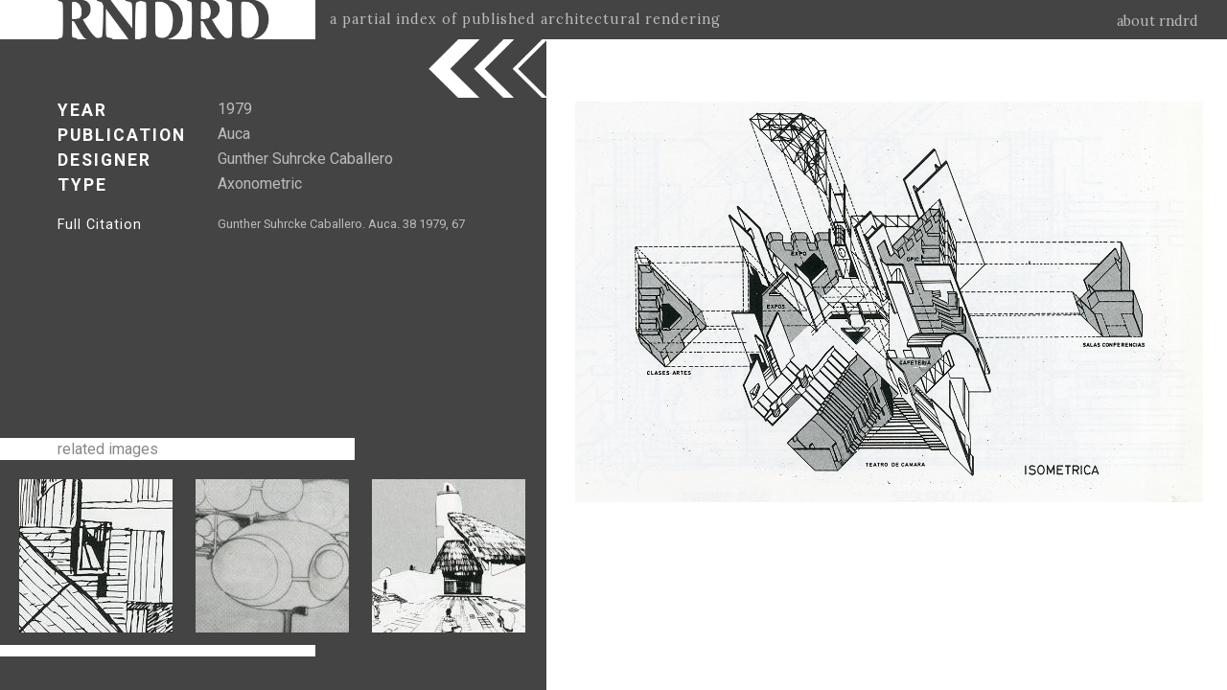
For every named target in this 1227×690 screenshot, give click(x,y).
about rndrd (1157, 21)
